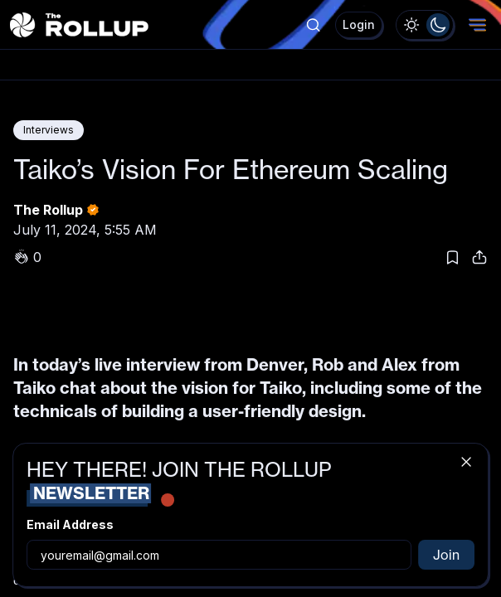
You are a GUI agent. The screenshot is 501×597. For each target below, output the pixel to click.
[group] (425, 25)
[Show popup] (313, 25)
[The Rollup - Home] (79, 24)
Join (446, 554)
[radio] (411, 24)
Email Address (70, 524)
